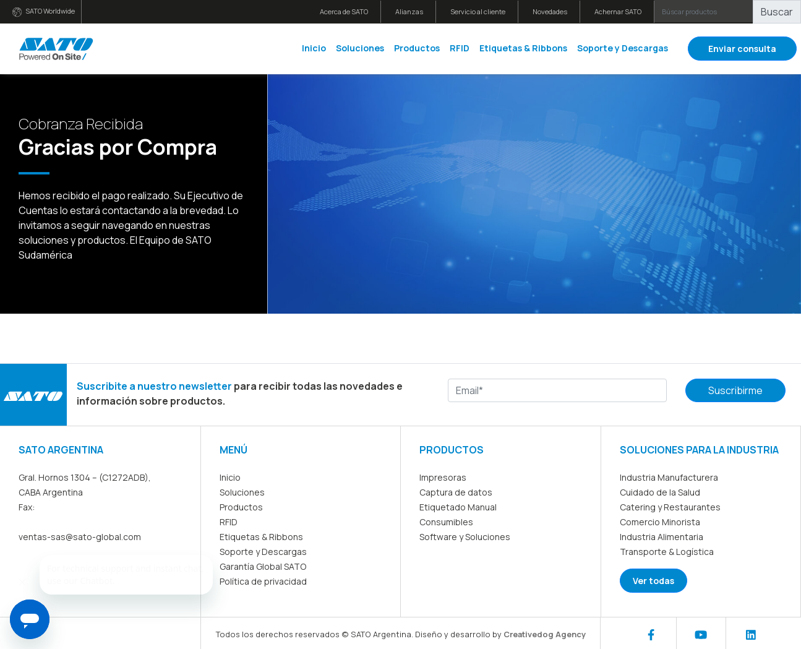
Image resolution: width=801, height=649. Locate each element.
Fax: (27, 507)
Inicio (314, 48)
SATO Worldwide (43, 11)
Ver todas (653, 581)
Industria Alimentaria (661, 537)
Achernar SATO (617, 11)
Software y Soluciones (464, 537)
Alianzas (409, 11)
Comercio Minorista (660, 522)
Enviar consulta (742, 48)
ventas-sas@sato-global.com (80, 537)
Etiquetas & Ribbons (523, 48)
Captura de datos (455, 492)
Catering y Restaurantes (670, 507)
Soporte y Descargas (622, 48)
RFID (459, 48)
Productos (417, 48)
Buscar (777, 12)
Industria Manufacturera (669, 477)
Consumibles (446, 522)
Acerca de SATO (344, 11)
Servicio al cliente (477, 11)
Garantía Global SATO (263, 566)
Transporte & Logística (667, 551)
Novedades (550, 11)
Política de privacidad (263, 581)
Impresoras (442, 477)
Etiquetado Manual (458, 507)
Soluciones (360, 48)
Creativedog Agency (544, 634)
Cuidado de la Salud (660, 492)
